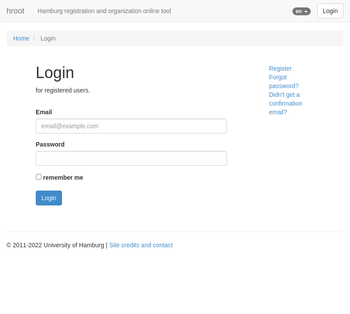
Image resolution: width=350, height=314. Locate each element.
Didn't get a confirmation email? (285, 103)
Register (280, 68)
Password (50, 144)
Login (330, 10)
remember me (63, 177)
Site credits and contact (141, 245)
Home (21, 38)
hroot (15, 11)
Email (44, 112)
